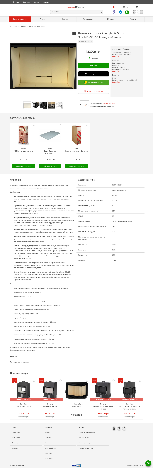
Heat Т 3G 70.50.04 (23, 406)
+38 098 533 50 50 (137, 11)
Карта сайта (49, 458)
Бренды (65, 19)
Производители (17, 443)
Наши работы (16, 438)
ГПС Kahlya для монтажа (23, 151)
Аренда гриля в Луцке (86, 448)
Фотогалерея (88, 19)
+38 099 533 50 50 (137, 13)
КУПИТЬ (93, 65)
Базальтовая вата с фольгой (76, 151)
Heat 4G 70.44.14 (50, 406)
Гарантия (45, 2)
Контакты (16, 2)
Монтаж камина (84, 438)
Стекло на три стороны (21, 362)
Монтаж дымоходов (85, 443)
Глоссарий (48, 453)
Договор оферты (50, 448)
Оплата (36, 2)
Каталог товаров (20, 19)
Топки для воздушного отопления (29, 26)
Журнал (110, 19)
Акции (42, 19)
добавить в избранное (95, 91)
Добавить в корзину (23, 166)
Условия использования (17, 465)
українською (71, 7)
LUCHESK (140, 465)
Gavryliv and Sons (109, 103)
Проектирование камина (87, 432)
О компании (16, 432)
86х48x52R (76, 406)
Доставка (26, 2)
